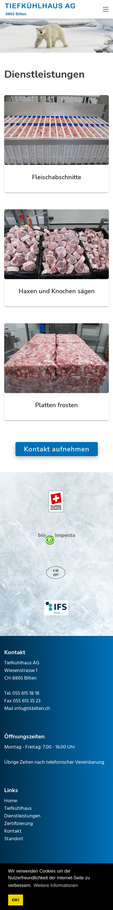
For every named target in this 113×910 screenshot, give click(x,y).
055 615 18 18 (25, 693)
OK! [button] (15, 900)
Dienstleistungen (22, 816)
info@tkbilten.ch (32, 709)
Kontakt (13, 831)
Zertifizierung (18, 824)
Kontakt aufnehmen (56, 449)
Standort (13, 839)
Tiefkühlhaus (17, 808)
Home (10, 801)
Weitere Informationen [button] (56, 885)
